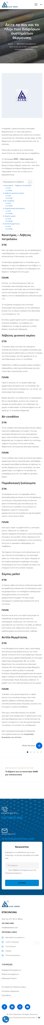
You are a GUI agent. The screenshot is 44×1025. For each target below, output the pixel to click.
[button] (27, 752)
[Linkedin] (12, 1007)
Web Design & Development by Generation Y (21, 1017)
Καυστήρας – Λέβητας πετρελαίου (17, 185)
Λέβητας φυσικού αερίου (14, 193)
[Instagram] (20, 1007)
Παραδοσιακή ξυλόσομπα (15, 208)
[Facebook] (4, 1007)
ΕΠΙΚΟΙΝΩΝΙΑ (9, 912)
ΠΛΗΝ (10, 191)
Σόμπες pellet (10, 216)
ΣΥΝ (8, 188)
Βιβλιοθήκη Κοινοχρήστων (26, 44)
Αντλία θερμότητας (12, 224)
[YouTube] (27, 1007)
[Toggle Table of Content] (28, 182)
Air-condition (9, 201)
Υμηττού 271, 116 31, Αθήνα (12, 919)
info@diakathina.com (18, 839)
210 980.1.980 (12, 818)
